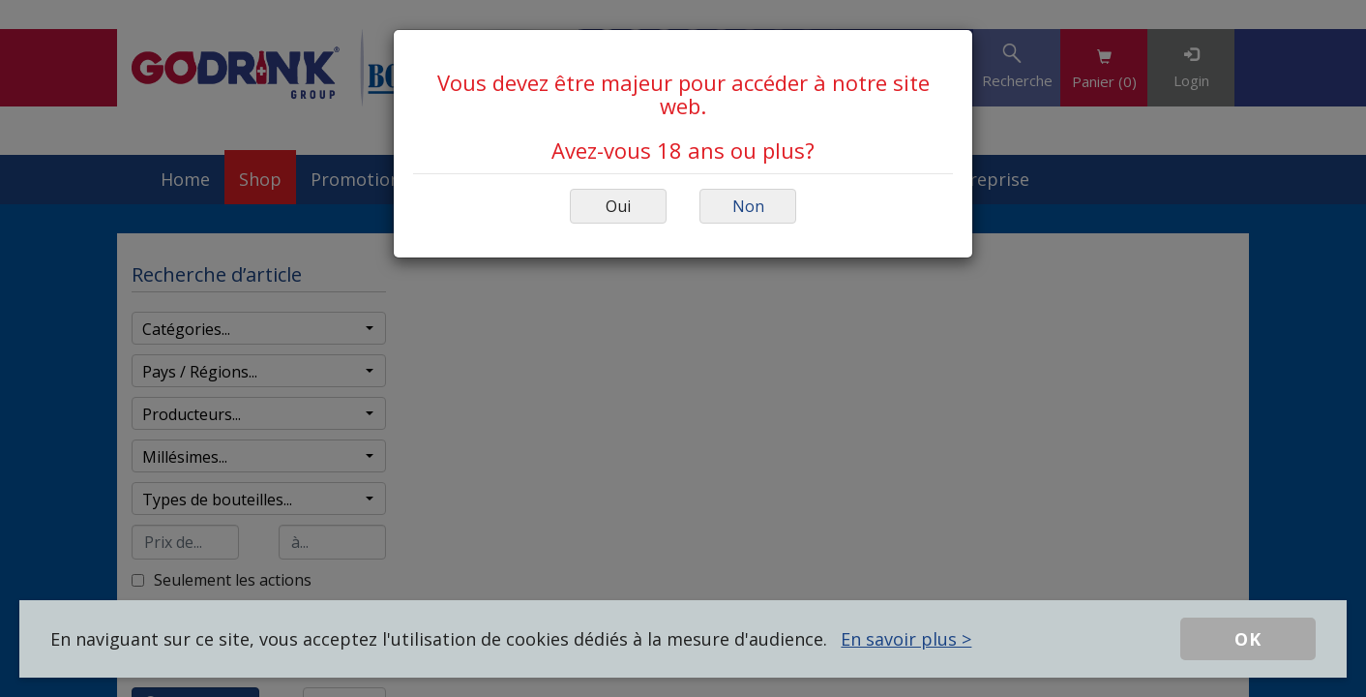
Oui (618, 206)
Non (748, 206)
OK (1248, 639)
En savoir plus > (906, 639)
